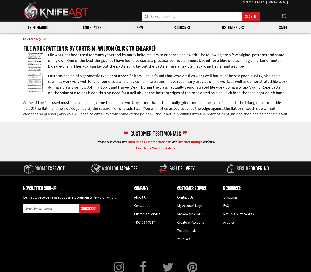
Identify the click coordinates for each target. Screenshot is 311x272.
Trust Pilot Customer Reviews (149, 142)
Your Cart (184, 239)
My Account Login (190, 206)
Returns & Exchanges (238, 214)
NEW (139, 27)
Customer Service (147, 214)
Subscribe (89, 209)
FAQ (226, 206)
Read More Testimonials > (155, 149)
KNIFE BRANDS (40, 27)
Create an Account (190, 222)
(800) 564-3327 (144, 222)
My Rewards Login (190, 214)
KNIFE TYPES (93, 27)
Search (250, 16)
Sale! (277, 27)
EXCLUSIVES (179, 27)
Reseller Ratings (190, 142)
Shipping (230, 197)
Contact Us (142, 206)
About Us (141, 197)
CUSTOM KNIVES (228, 27)
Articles (229, 222)
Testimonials (186, 231)
